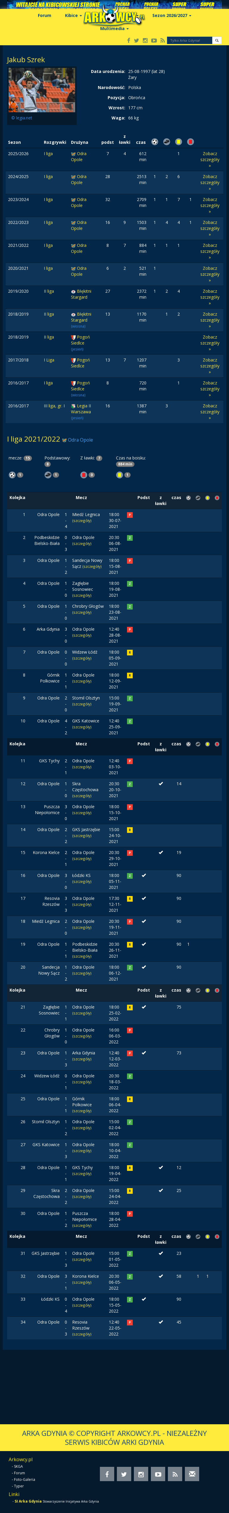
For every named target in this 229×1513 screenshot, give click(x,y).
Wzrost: (117, 107)
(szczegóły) (82, 520)
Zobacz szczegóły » (209, 159)
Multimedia (114, 28)
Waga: (118, 118)
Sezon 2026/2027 (171, 15)
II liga (49, 291)
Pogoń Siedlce (80, 340)
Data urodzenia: (108, 71)
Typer (19, 1486)
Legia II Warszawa (81, 409)
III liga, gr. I (54, 406)
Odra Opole (78, 156)
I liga (48, 153)
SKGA (18, 1466)
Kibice (73, 15)
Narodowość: (111, 87)
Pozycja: (116, 97)
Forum (44, 15)
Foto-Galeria (24, 1479)
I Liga (49, 360)
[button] (217, 40)
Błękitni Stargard (81, 294)
